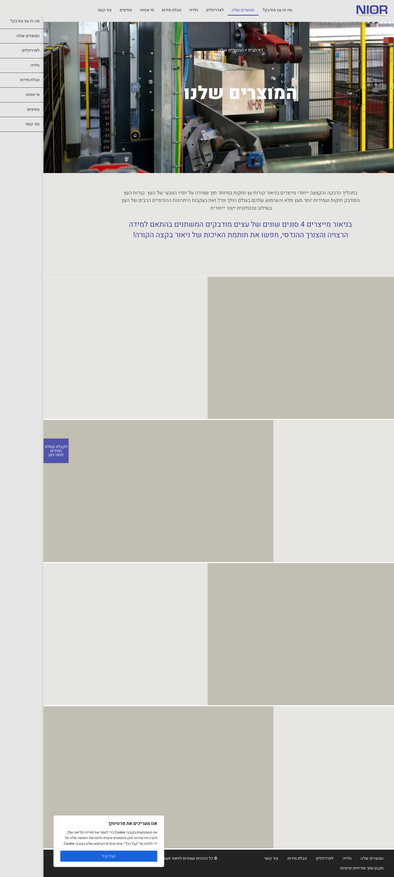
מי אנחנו (103, 10)
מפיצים (82, 10)
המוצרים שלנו (199, 10)
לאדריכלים (171, 10)
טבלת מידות (128, 10)
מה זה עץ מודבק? (234, 10)
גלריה (150, 10)
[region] (65, 841)
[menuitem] (234, 10)
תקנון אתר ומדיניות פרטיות (318, 868)
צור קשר (61, 10)
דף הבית (212, 50)
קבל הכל (65, 856)
